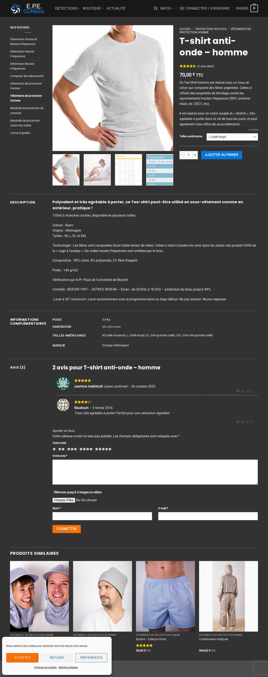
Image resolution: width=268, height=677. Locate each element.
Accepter (22, 658)
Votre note (59, 443)
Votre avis (59, 456)
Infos (167, 8)
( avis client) (205, 66)
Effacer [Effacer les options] (253, 130)
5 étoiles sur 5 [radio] (103, 449)
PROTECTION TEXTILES (210, 29)
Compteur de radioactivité (27, 76)
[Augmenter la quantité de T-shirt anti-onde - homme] (195, 155)
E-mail (163, 508)
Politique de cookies (45, 667)
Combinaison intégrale (213, 639)
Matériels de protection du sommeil (27, 110)
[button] (155, 8)
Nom (56, 508)
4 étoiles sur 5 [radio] (85, 449)
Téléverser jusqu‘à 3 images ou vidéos (78, 492)
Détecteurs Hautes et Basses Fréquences (23, 41)
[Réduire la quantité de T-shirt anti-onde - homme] (181, 155)
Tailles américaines (190, 136)
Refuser (57, 658)
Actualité (116, 8)
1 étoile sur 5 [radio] (53, 449)
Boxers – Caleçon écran (151, 639)
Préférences (91, 658)
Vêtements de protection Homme (26, 98)
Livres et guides (20, 133)
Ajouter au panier (221, 155)
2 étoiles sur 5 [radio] (61, 449)
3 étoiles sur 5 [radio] (71, 449)
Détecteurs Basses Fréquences (22, 66)
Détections (67, 8)
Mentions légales (68, 667)
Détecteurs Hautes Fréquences (22, 54)
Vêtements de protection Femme (26, 86)
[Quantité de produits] (188, 155)
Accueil (185, 29)
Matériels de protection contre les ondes (25, 123)
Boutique (93, 8)
